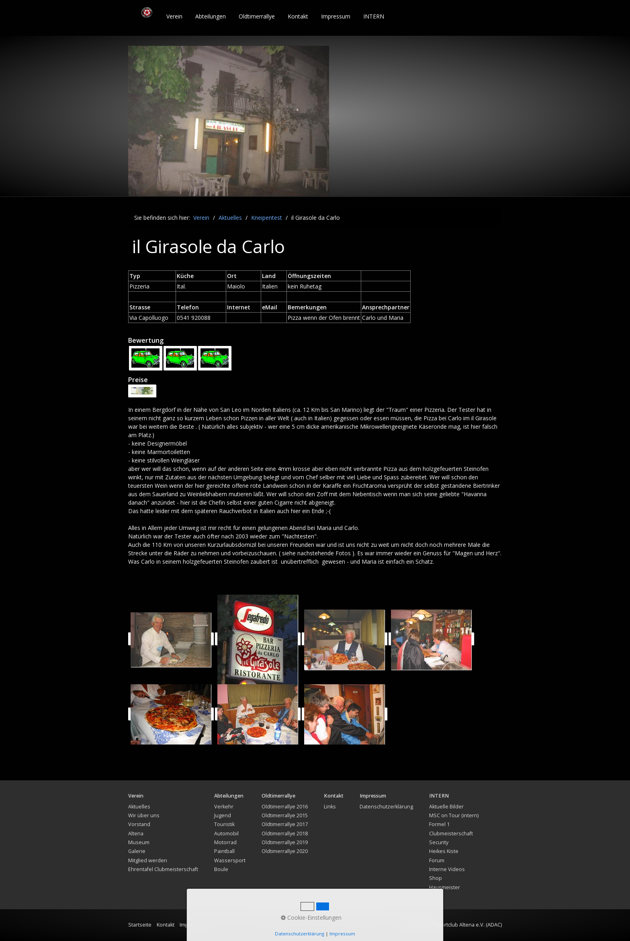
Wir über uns (144, 815)
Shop (435, 878)
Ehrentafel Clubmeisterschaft (163, 869)
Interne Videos (447, 869)
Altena (135, 833)
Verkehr (223, 806)
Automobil (226, 833)
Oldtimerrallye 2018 (285, 833)
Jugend (222, 815)
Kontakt (298, 16)
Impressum (335, 16)
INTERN (373, 16)
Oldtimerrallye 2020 (285, 851)
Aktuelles (139, 806)
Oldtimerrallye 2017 (285, 824)
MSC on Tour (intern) (454, 815)
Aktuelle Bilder (446, 806)
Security (438, 842)
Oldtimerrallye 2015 (285, 815)
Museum (138, 842)
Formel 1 (439, 824)
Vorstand (139, 824)
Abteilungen (210, 16)
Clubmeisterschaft (451, 833)
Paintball (224, 851)
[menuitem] (174, 16)
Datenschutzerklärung (386, 806)
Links (330, 806)
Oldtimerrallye (257, 16)
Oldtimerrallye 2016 (285, 806)
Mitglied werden (147, 860)
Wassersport (229, 860)
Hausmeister (444, 887)
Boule (221, 869)
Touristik (224, 824)
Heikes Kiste (443, 851)
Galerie (136, 851)
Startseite (139, 924)
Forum (436, 860)
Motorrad (225, 842)
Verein (174, 16)
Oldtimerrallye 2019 (285, 842)
